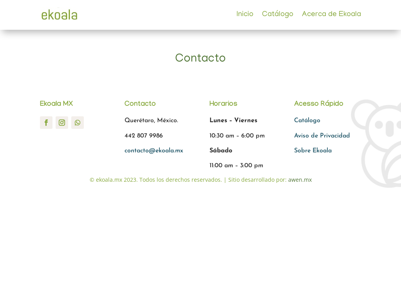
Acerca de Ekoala (331, 15)
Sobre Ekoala (313, 151)
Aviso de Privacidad (322, 136)
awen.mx (300, 179)
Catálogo (277, 15)
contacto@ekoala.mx (154, 151)
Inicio (245, 15)
